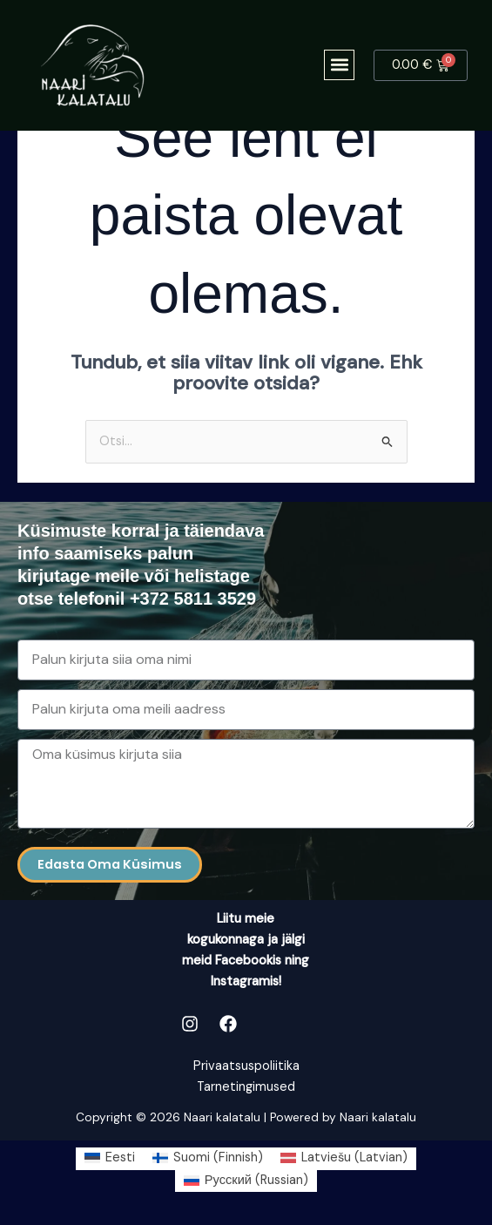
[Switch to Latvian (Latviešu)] (344, 1158)
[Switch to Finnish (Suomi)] (208, 1158)
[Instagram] (190, 1023)
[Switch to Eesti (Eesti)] (110, 1158)
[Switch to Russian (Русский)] (246, 1181)
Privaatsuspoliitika (246, 1066)
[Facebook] (228, 1023)
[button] (339, 65)
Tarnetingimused (246, 1087)
